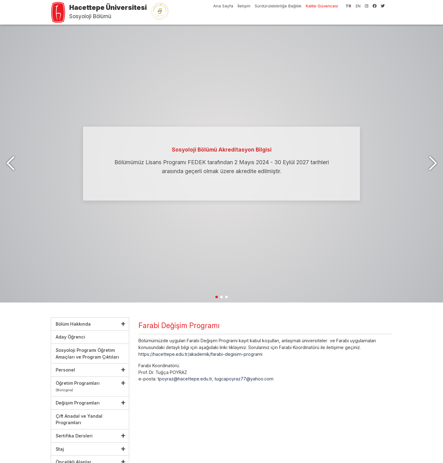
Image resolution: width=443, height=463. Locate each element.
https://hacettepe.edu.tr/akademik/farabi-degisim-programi (200, 354)
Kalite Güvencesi (322, 5)
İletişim (243, 5)
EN (358, 5)
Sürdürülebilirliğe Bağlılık (278, 5)
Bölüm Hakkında (73, 324)
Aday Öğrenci (70, 336)
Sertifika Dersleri (74, 435)
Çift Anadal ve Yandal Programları (79, 419)
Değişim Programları (78, 402)
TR (348, 5)
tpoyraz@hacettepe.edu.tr (185, 378)
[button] (433, 163)
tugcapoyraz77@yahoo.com (243, 378)
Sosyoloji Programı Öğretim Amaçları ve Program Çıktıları (87, 353)
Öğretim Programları (78, 386)
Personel (65, 369)
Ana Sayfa (223, 5)
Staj (60, 449)
